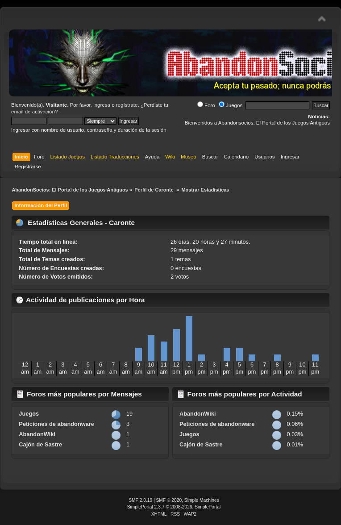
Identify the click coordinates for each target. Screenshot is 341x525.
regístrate (127, 105)
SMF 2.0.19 (140, 500)
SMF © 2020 (169, 500)
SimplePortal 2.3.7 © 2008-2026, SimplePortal (174, 506)
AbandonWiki (37, 434)
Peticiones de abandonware (56, 424)
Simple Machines (201, 500)
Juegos (230, 105)
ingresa (101, 105)
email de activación (33, 111)
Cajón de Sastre (40, 444)
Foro (206, 105)
